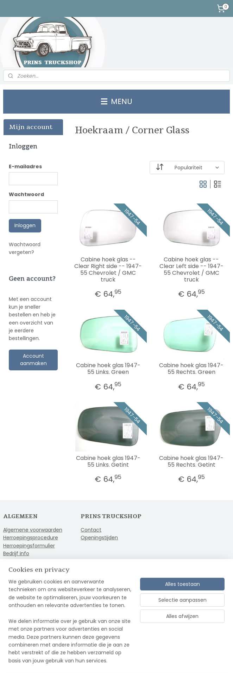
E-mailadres (25, 166)
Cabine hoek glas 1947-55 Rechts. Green (191, 368)
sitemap (97, 660)
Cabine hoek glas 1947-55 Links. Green (108, 368)
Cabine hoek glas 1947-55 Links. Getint (108, 461)
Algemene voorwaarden (32, 529)
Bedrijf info (16, 553)
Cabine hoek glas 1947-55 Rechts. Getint (191, 461)
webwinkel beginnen (138, 660)
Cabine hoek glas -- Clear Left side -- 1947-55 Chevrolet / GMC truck (191, 269)
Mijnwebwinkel (200, 660)
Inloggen (25, 225)
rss (111, 660)
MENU (116, 101)
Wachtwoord (26, 194)
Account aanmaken (33, 359)
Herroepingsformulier (29, 545)
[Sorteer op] (187, 167)
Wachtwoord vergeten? (24, 248)
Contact (91, 529)
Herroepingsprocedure (30, 537)
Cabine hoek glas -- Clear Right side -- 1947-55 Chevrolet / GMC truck (108, 269)
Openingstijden (99, 537)
